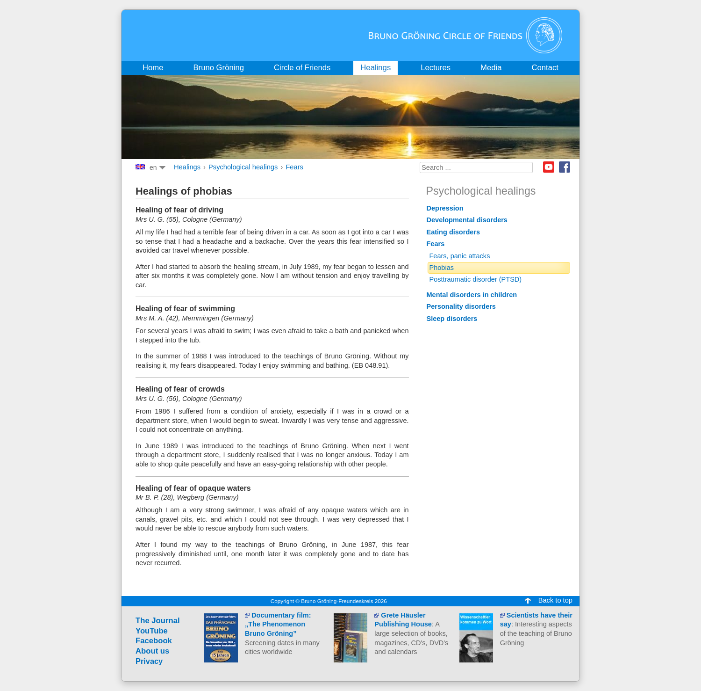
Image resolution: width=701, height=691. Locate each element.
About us (152, 651)
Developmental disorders (467, 220)
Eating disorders (453, 232)
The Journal (158, 620)
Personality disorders (461, 306)
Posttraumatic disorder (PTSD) (475, 279)
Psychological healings (243, 167)
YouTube (152, 630)
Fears (294, 167)
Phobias (441, 267)
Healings (187, 167)
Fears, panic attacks (459, 256)
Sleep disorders (452, 318)
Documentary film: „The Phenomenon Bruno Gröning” (278, 624)
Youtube (548, 167)
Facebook (564, 167)
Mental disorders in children (472, 294)
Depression (445, 208)
